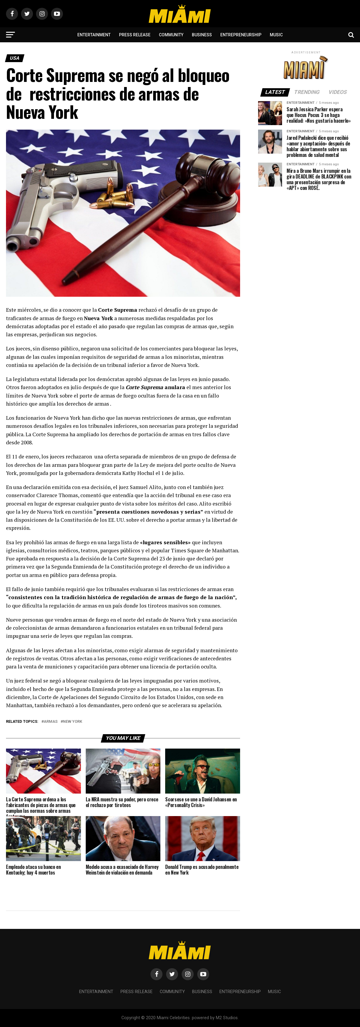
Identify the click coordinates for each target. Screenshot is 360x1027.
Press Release (134, 34)
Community (171, 34)
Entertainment (94, 34)
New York (72, 722)
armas (51, 722)
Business (202, 34)
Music (276, 34)
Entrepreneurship (240, 34)
